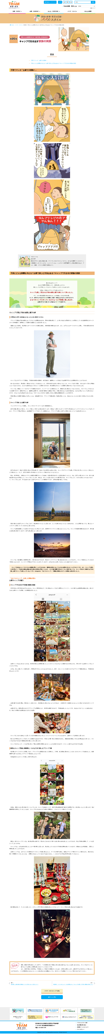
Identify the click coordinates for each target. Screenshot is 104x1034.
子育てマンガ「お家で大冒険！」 (39, 61)
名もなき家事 (87, 11)
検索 (93, 2)
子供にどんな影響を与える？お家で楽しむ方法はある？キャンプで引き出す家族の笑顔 (53, 64)
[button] (60, 2)
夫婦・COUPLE (17, 11)
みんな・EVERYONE (54, 11)
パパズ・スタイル (72, 11)
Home (12, 25)
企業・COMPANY (35, 11)
